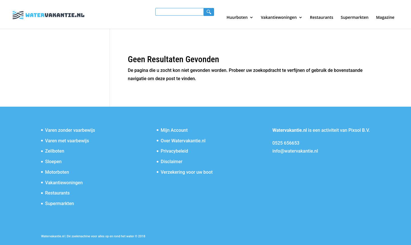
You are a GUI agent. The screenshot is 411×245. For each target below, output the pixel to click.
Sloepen (53, 161)
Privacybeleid (174, 151)
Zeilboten (54, 151)
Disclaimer (171, 161)
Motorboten (57, 172)
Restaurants (321, 17)
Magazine (385, 17)
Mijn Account (174, 130)
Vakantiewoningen (279, 17)
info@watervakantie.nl (295, 151)
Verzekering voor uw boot (187, 172)
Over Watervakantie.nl (183, 140)
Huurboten (237, 17)
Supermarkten (354, 17)
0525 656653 (285, 143)
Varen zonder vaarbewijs (70, 130)
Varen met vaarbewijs (67, 140)
